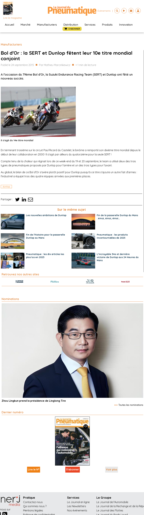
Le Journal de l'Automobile (112, 502)
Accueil (9, 24)
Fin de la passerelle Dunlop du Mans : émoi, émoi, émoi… (117, 217)
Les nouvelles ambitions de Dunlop (46, 215)
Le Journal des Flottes (109, 510)
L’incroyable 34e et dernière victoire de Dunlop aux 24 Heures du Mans (118, 257)
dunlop (6, 186)
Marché (25, 24)
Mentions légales (33, 510)
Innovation (126, 24)
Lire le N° (33, 469)
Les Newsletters (76, 506)
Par (54, 65)
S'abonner (72, 469)
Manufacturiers (47, 24)
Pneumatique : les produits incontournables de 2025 (112, 236)
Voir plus (111, 469)
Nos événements (77, 510)
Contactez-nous (33, 502)
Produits (107, 24)
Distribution (70, 24)
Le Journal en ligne (78, 502)
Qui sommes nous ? (34, 506)
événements (104, 10)
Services (90, 24)
